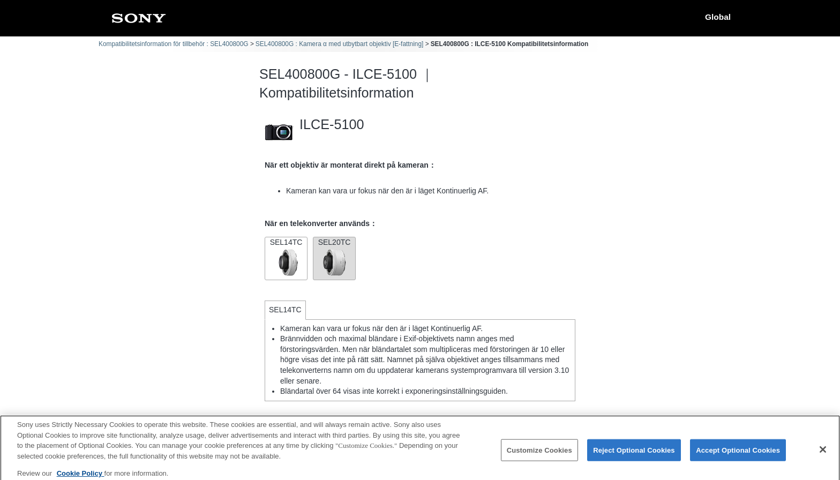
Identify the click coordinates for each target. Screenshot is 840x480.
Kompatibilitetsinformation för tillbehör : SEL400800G (174, 44)
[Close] (823, 453)
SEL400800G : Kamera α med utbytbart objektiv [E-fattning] (340, 44)
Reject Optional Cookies (634, 454)
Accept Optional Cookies (738, 454)
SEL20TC (334, 257)
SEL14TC (286, 257)
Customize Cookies (539, 454)
